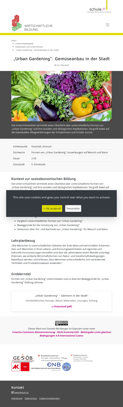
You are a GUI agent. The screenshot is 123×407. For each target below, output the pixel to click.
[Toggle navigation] (108, 25)
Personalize (73, 208)
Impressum (16, 398)
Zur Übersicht (61, 65)
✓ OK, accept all (52, 208)
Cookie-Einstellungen (49, 398)
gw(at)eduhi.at (21, 392)
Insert (13, 40)
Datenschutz (31, 398)
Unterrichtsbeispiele (24, 43)
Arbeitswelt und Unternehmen (29, 46)
